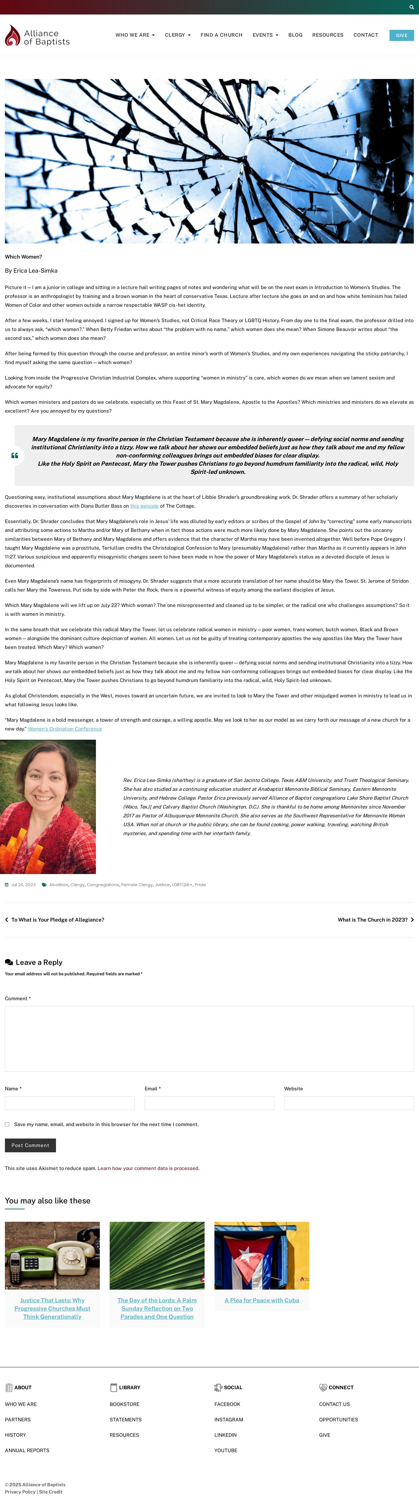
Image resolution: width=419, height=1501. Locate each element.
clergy (77, 885)
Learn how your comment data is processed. (148, 1168)
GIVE (402, 35)
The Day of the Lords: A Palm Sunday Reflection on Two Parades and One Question (157, 1308)
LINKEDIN (225, 1435)
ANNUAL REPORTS (27, 1450)
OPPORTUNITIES (338, 1419)
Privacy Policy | (22, 1491)
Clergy (175, 35)
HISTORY (15, 1435)
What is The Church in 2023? (373, 920)
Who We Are (132, 35)
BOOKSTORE (124, 1404)
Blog (295, 35)
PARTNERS (18, 1419)
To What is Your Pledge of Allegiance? (57, 920)
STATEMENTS (126, 1419)
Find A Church (222, 35)
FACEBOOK (227, 1404)
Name (13, 1088)
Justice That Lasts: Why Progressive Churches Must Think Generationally (52, 1308)
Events (263, 35)
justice (162, 885)
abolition (58, 885)
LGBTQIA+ (182, 885)
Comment (18, 998)
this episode (144, 506)
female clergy (137, 885)
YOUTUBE (225, 1450)
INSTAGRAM (228, 1419)
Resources (328, 35)
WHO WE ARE (21, 1404)
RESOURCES (124, 1435)
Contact (366, 35)
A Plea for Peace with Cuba (262, 1300)
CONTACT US (334, 1404)
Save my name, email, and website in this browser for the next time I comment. (106, 1124)
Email (153, 1088)
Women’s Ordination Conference (65, 728)
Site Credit (51, 1491)
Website (293, 1088)
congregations (103, 885)
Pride (200, 885)
